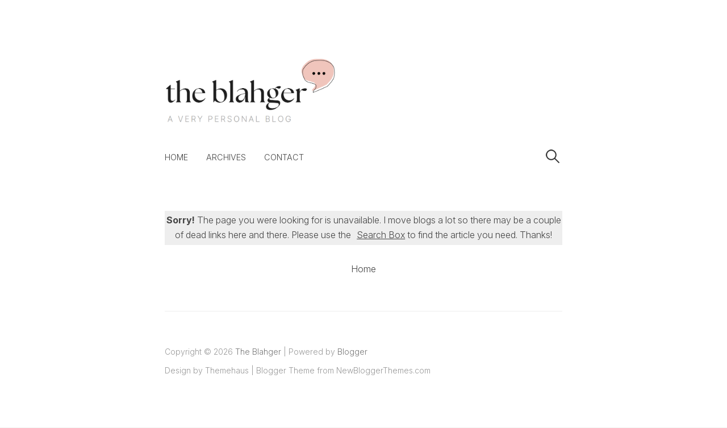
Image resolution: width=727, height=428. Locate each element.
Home (176, 157)
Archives (226, 157)
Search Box (381, 234)
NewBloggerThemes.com (383, 370)
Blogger (352, 351)
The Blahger (258, 351)
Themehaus (227, 370)
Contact (284, 157)
